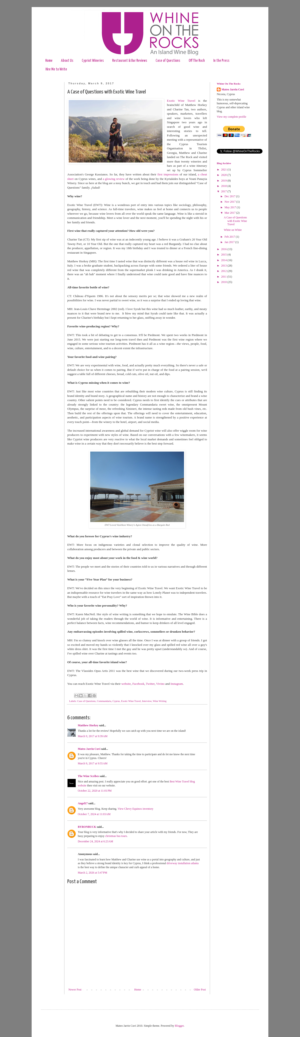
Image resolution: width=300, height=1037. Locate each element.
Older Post (200, 989)
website (126, 683)
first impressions (168, 174)
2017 (224, 191)
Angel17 (83, 803)
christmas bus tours (116, 836)
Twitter (150, 683)
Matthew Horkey (88, 725)
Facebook (138, 683)
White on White (233, 230)
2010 (224, 282)
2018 (224, 186)
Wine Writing (160, 701)
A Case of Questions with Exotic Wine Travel (235, 221)
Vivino (160, 683)
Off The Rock (197, 60)
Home (48, 60)
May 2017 (231, 207)
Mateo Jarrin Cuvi (89, 749)
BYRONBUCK (87, 826)
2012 (224, 271)
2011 (224, 276)
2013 (224, 265)
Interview (147, 701)
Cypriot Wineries (93, 60)
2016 (224, 249)
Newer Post (75, 989)
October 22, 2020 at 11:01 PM (95, 790)
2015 (224, 254)
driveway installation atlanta (183, 863)
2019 (224, 180)
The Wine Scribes (88, 776)
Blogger (179, 1025)
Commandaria (104, 701)
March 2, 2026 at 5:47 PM (92, 872)
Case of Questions (168, 60)
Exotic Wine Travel (181, 100)
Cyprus (116, 701)
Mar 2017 (230, 212)
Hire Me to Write (56, 69)
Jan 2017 (230, 242)
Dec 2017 (230, 196)
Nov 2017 (230, 201)
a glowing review (114, 179)
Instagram (177, 683)
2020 (224, 175)
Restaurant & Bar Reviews (129, 60)
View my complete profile (231, 116)
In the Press (221, 60)
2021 (224, 169)
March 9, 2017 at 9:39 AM (93, 736)
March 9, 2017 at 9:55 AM (93, 763)
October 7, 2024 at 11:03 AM (94, 814)
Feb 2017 (230, 236)
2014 (224, 260)
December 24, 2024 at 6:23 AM (95, 841)
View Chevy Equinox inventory (135, 808)
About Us (67, 60)
